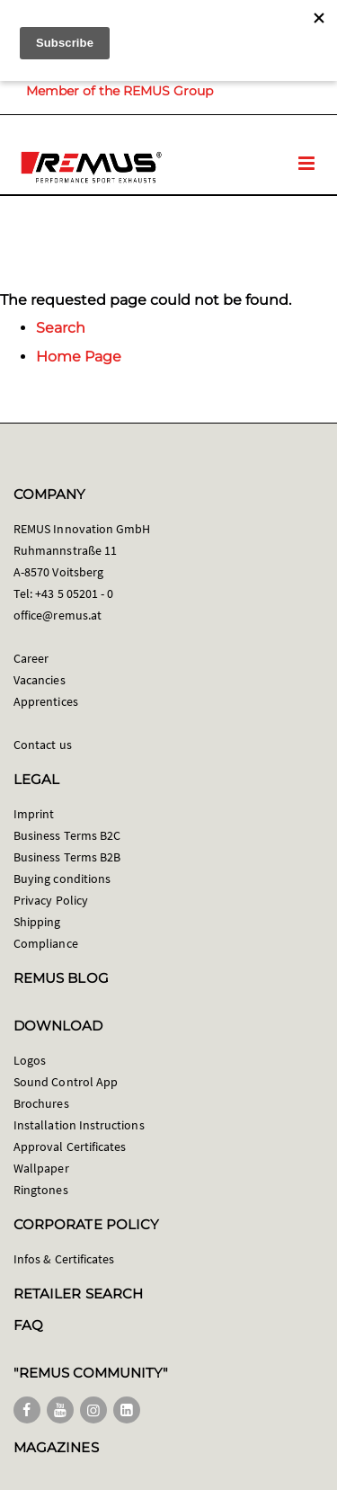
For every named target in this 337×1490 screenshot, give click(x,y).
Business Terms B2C (66, 835)
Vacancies (39, 680)
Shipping (37, 922)
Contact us (42, 744)
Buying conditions (62, 878)
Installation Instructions (79, 1125)
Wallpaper (41, 1168)
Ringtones (40, 1190)
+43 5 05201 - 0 (74, 593)
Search (60, 327)
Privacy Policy (50, 900)
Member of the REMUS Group (119, 91)
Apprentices (45, 701)
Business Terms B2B (66, 857)
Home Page (78, 356)
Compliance (45, 943)
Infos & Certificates (63, 1259)
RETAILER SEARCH (78, 1293)
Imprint (33, 814)
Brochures (41, 1103)
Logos (29, 1060)
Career (31, 658)
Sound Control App (65, 1082)
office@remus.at (57, 615)
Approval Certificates (69, 1146)
